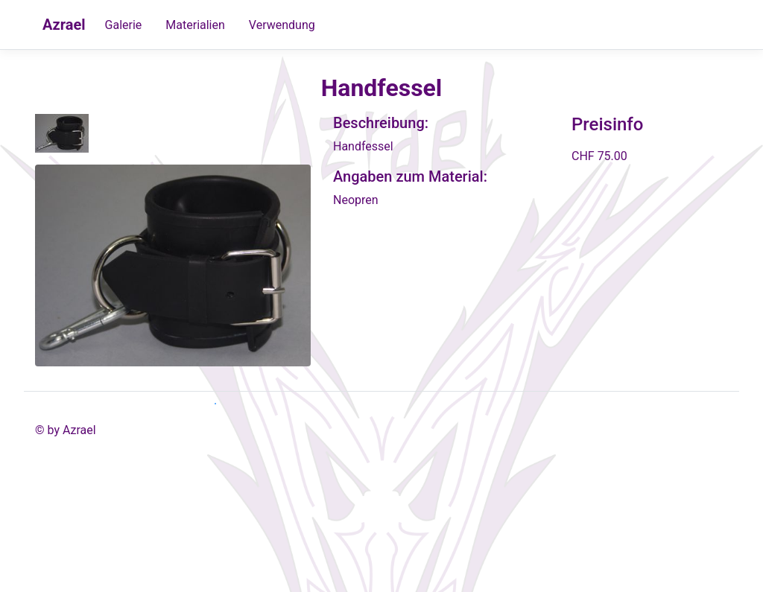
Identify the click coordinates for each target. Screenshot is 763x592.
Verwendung (282, 25)
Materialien (195, 25)
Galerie (123, 25)
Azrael (64, 25)
